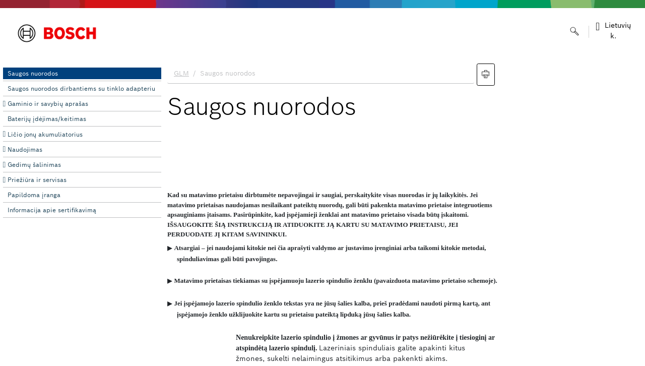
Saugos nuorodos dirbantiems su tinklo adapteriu (81, 88)
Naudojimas (25, 149)
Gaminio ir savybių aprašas (48, 103)
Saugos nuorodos (33, 73)
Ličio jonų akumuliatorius (45, 134)
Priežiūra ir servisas (37, 180)
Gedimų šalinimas (34, 164)
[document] (403, 212)
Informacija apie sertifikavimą (52, 210)
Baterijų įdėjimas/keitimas (47, 119)
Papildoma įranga (34, 195)
